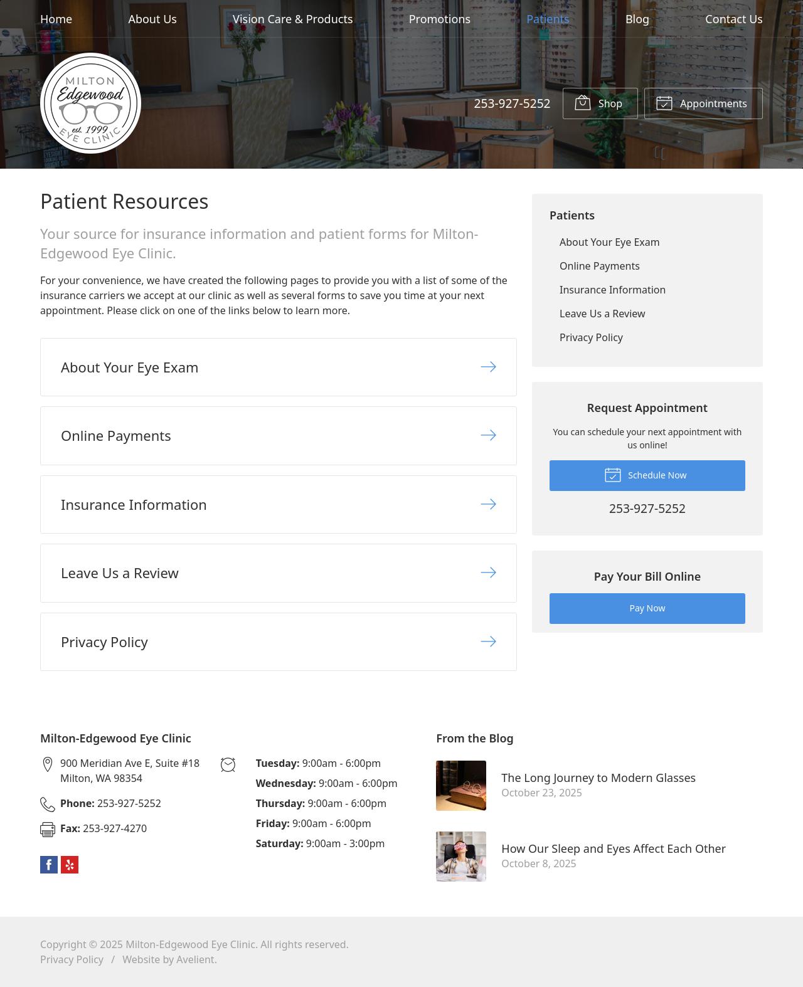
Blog (637, 18)
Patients (548, 18)
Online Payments (600, 266)
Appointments (701, 102)
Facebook (49, 865)
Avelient (195, 959)
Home (56, 18)
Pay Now (648, 608)
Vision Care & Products (293, 18)
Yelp (69, 865)
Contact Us (734, 18)
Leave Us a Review (603, 313)
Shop (598, 102)
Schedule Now (645, 474)
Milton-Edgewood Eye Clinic (190, 944)
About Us (152, 18)
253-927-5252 (512, 103)
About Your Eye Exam (610, 242)
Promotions (440, 18)
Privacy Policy (591, 337)
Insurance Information (613, 290)
